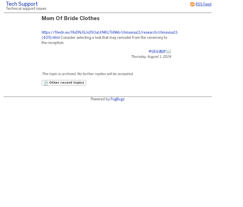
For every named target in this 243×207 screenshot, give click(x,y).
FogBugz (118, 99)
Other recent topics (64, 83)
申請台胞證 (156, 51)
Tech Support (22, 4)
